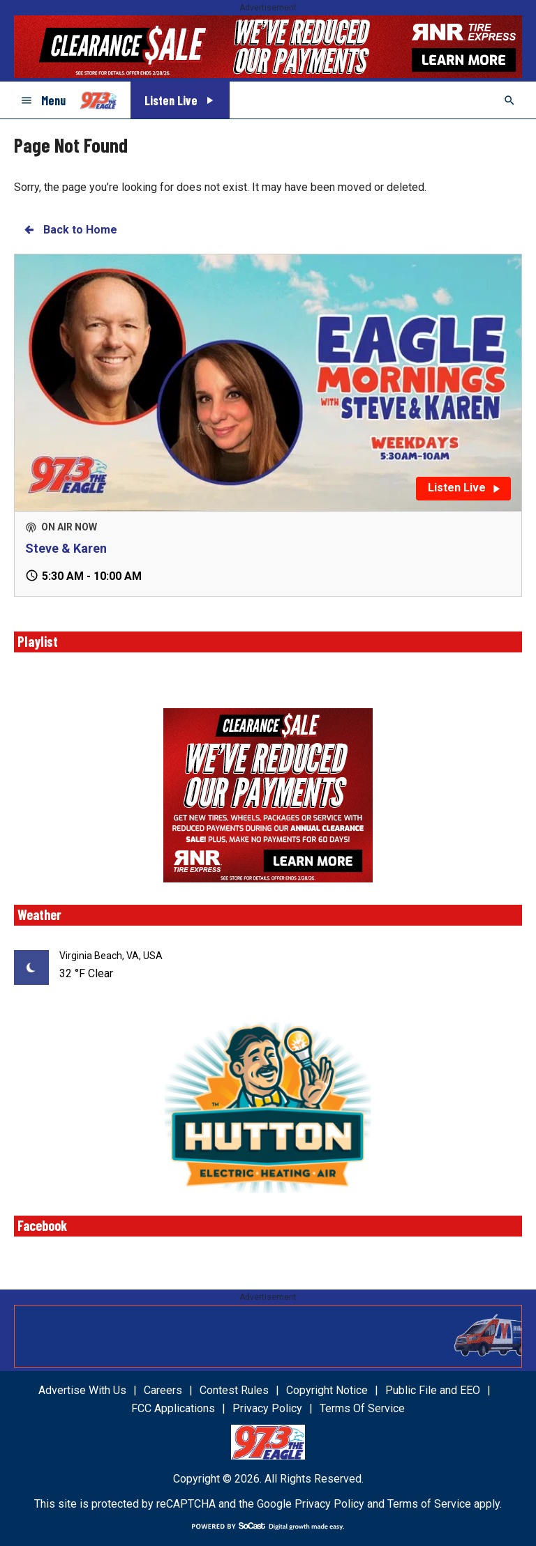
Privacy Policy (329, 1503)
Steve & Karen (66, 548)
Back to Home (69, 229)
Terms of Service (429, 1503)
